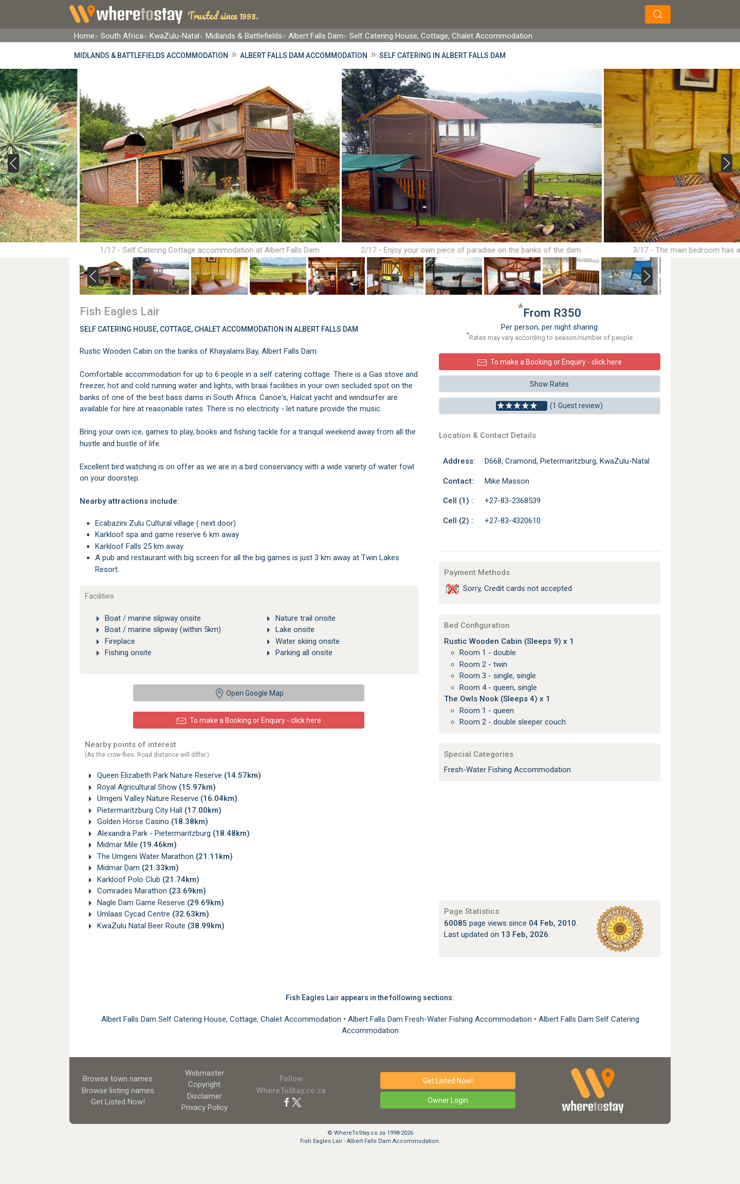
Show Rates (549, 384)
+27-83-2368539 (513, 500)
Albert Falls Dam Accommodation (303, 55)
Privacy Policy (204, 1107)
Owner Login (448, 1100)
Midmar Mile (136, 844)
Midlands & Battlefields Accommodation (151, 55)
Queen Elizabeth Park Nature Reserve (178, 775)
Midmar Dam (137, 867)
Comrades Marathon (150, 890)
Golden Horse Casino (151, 821)
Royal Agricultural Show (155, 787)
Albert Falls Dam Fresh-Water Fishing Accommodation (441, 1019)
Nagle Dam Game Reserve (159, 902)
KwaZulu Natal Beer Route (160, 925)
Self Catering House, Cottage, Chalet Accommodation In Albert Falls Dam (219, 329)
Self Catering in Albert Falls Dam (442, 55)
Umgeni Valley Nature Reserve (166, 798)
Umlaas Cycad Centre (152, 914)
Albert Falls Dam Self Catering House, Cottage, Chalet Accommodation (222, 1019)
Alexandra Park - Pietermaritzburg (172, 833)
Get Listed (118, 1101)
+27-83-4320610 (513, 520)
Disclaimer (204, 1096)
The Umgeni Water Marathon (164, 856)
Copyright (204, 1084)
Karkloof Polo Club (147, 879)
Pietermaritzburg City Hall (158, 810)
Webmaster (204, 1073)
